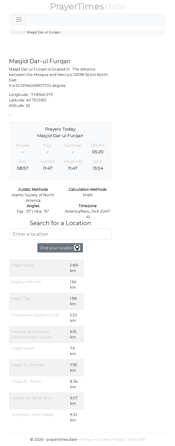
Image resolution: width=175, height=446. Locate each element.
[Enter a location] (60, 234)
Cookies (104, 439)
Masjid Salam (23, 348)
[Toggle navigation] (19, 19)
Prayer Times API (129, 439)
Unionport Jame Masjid (32, 415)
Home (16, 32)
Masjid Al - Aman (26, 381)
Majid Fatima (23, 265)
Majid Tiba (21, 298)
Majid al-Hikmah (26, 282)
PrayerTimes (77, 6)
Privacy (87, 439)
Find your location (60, 247)
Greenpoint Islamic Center (36, 315)
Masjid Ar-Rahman (28, 365)
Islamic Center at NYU (31, 398)
